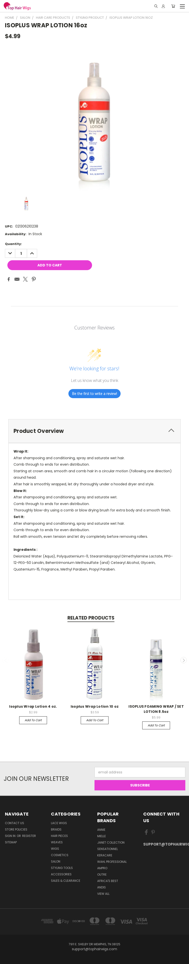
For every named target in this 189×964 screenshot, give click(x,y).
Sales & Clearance (65, 881)
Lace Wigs (59, 823)
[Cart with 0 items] (173, 6)
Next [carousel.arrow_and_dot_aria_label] (183, 660)
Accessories (61, 874)
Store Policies (16, 829)
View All (103, 894)
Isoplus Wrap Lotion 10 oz (95, 706)
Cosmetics (59, 855)
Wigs (55, 849)
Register (29, 836)
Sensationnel (107, 849)
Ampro (102, 868)
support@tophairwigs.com (163, 844)
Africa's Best (107, 881)
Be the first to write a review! (94, 393)
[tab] (94, 431)
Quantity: (13, 244)
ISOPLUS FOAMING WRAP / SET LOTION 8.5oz (156, 709)
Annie (101, 830)
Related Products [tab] (90, 618)
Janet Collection (111, 842)
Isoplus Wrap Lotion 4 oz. (33, 706)
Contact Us (14, 823)
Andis (101, 887)
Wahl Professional (112, 862)
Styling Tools (62, 868)
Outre (102, 874)
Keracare (104, 855)
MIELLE (101, 836)
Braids (56, 829)
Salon (55, 861)
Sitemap (11, 842)
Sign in (10, 836)
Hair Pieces (59, 836)
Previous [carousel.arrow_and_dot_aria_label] (5, 660)
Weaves (57, 842)
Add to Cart (33, 720)
